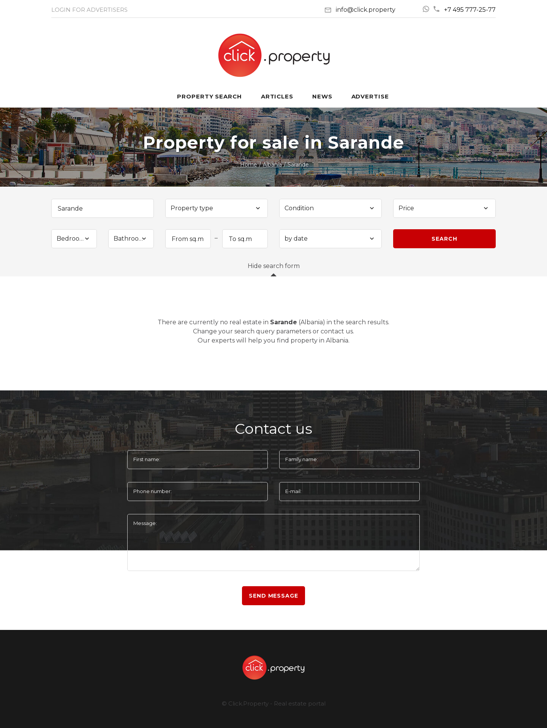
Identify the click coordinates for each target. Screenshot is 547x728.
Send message (273, 595)
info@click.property (365, 9)
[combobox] (216, 208)
